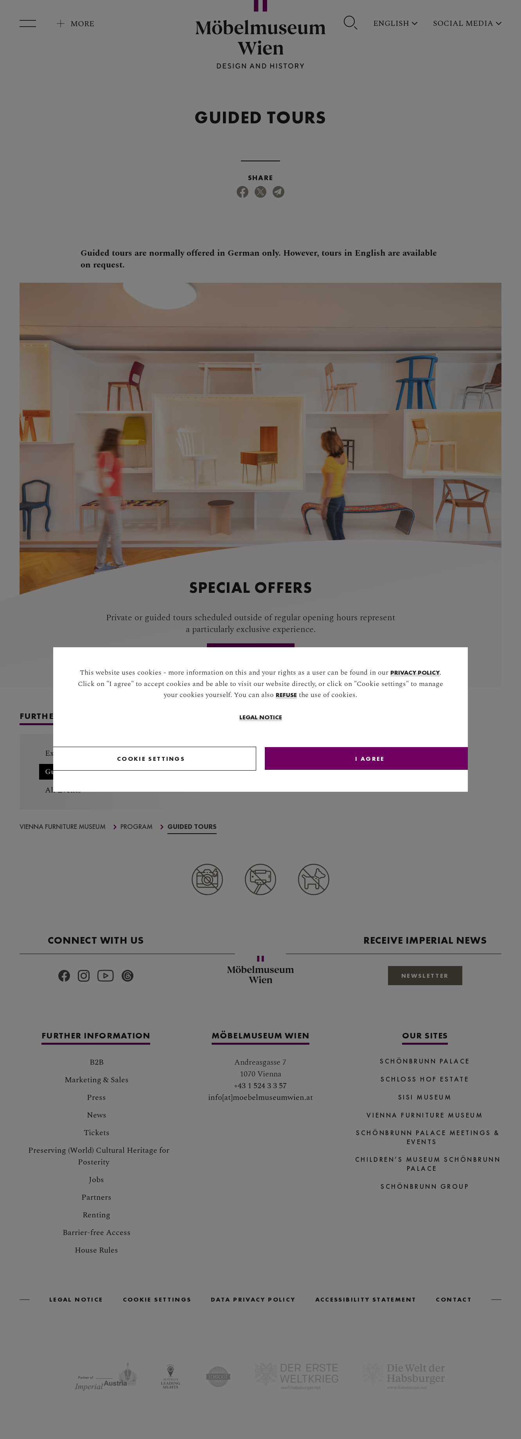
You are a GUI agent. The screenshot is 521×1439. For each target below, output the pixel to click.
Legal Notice (260, 718)
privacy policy (415, 673)
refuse (286, 696)
